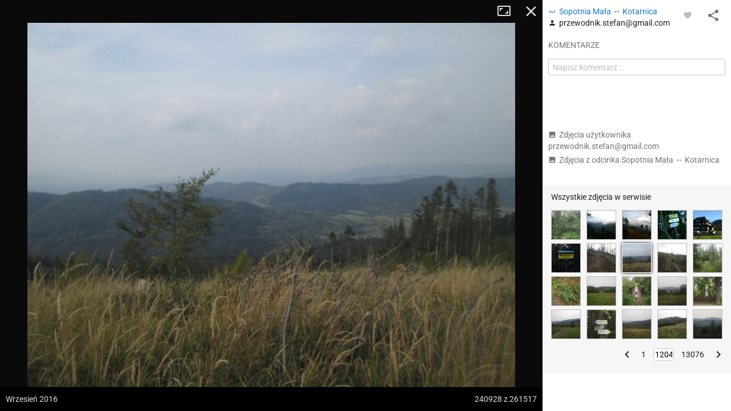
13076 (692, 354)
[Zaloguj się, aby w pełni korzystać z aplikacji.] (687, 14)
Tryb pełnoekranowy (508, 11)
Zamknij (531, 11)
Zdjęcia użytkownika (603, 140)
